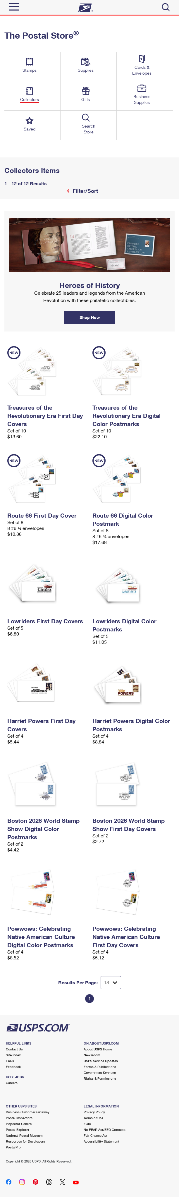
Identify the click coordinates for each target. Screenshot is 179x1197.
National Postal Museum (24, 1135)
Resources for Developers (25, 1141)
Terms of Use (93, 1118)
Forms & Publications (100, 1067)
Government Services (100, 1072)
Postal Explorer (17, 1129)
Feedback (13, 1067)
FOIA (87, 1124)
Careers (12, 1083)
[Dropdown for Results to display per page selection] (111, 982)
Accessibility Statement (101, 1141)
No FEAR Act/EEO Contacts (104, 1129)
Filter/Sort (84, 191)
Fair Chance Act (95, 1135)
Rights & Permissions (100, 1078)
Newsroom (92, 1055)
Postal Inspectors (19, 1118)
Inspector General (19, 1124)
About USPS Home (98, 1049)
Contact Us (14, 1049)
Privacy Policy (94, 1112)
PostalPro (13, 1147)
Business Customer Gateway (27, 1112)
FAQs (10, 1061)
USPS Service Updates (101, 1061)
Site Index (13, 1055)
